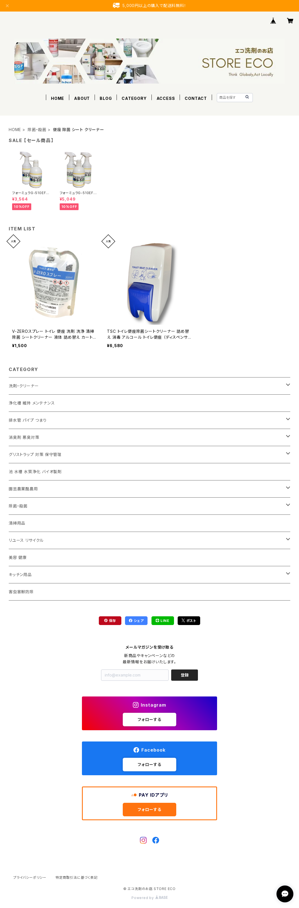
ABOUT (82, 98)
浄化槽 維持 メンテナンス (32, 403)
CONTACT (196, 98)
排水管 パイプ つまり (28, 420)
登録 (185, 675)
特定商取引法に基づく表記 (76, 877)
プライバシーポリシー (29, 877)
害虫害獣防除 (21, 591)
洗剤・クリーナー (24, 385)
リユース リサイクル (26, 540)
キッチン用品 (20, 574)
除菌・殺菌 (37, 129)
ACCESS (166, 98)
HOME (57, 98)
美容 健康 (18, 557)
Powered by (149, 898)
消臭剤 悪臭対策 (24, 437)
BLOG (106, 98)
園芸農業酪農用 (23, 488)
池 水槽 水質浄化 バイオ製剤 (35, 471)
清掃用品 (17, 523)
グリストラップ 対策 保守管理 (35, 454)
